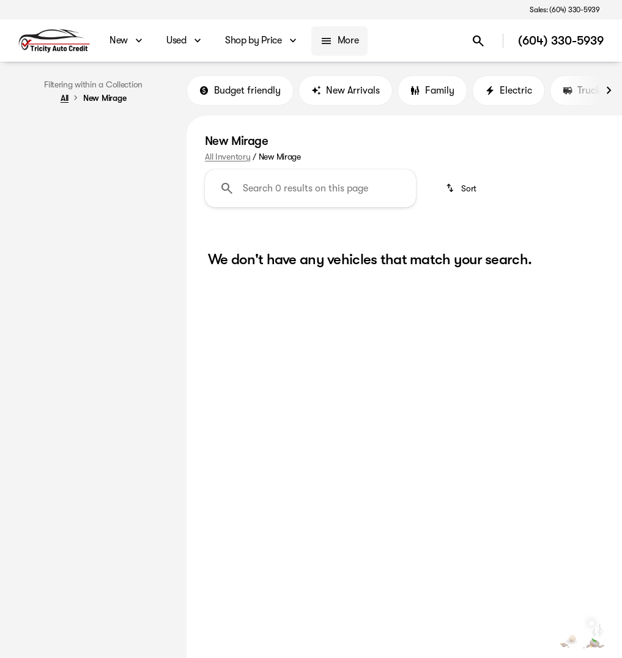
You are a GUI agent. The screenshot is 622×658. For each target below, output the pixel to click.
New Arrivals (345, 91)
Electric (508, 91)
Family (432, 91)
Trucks (583, 91)
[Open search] (478, 41)
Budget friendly (240, 91)
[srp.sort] (462, 189)
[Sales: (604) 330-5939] (564, 9)
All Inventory (227, 157)
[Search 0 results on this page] (310, 189)
